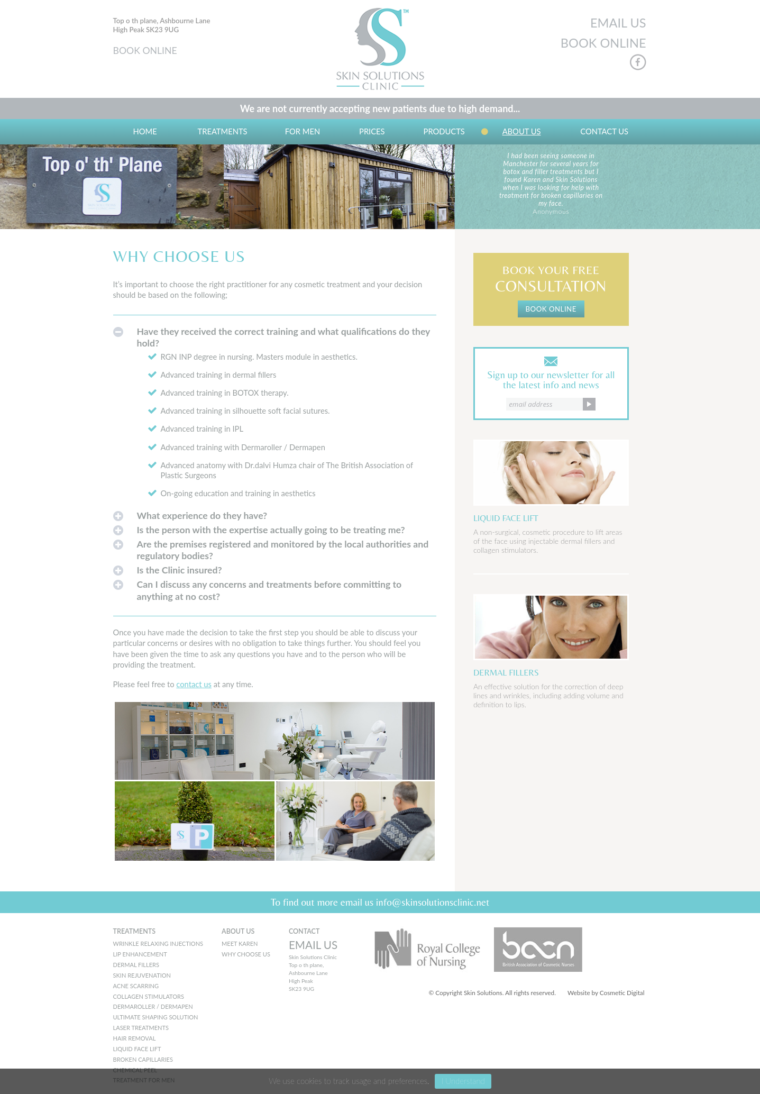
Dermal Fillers (136, 964)
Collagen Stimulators (149, 996)
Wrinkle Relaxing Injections (158, 943)
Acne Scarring (136, 985)
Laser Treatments (141, 1027)
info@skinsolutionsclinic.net (433, 902)
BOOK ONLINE (145, 50)
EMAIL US (618, 22)
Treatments (222, 131)
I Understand (462, 1081)
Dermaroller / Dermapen (153, 1006)
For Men (302, 131)
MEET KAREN (240, 943)
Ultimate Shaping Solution (155, 1017)
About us (521, 131)
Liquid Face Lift (137, 1048)
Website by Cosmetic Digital (606, 993)
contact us (194, 684)
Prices (372, 131)
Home (145, 131)
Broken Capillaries (143, 1059)
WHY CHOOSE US (246, 954)
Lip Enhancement (140, 954)
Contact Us (604, 131)
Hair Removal (134, 1038)
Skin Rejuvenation (142, 975)
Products (444, 131)
